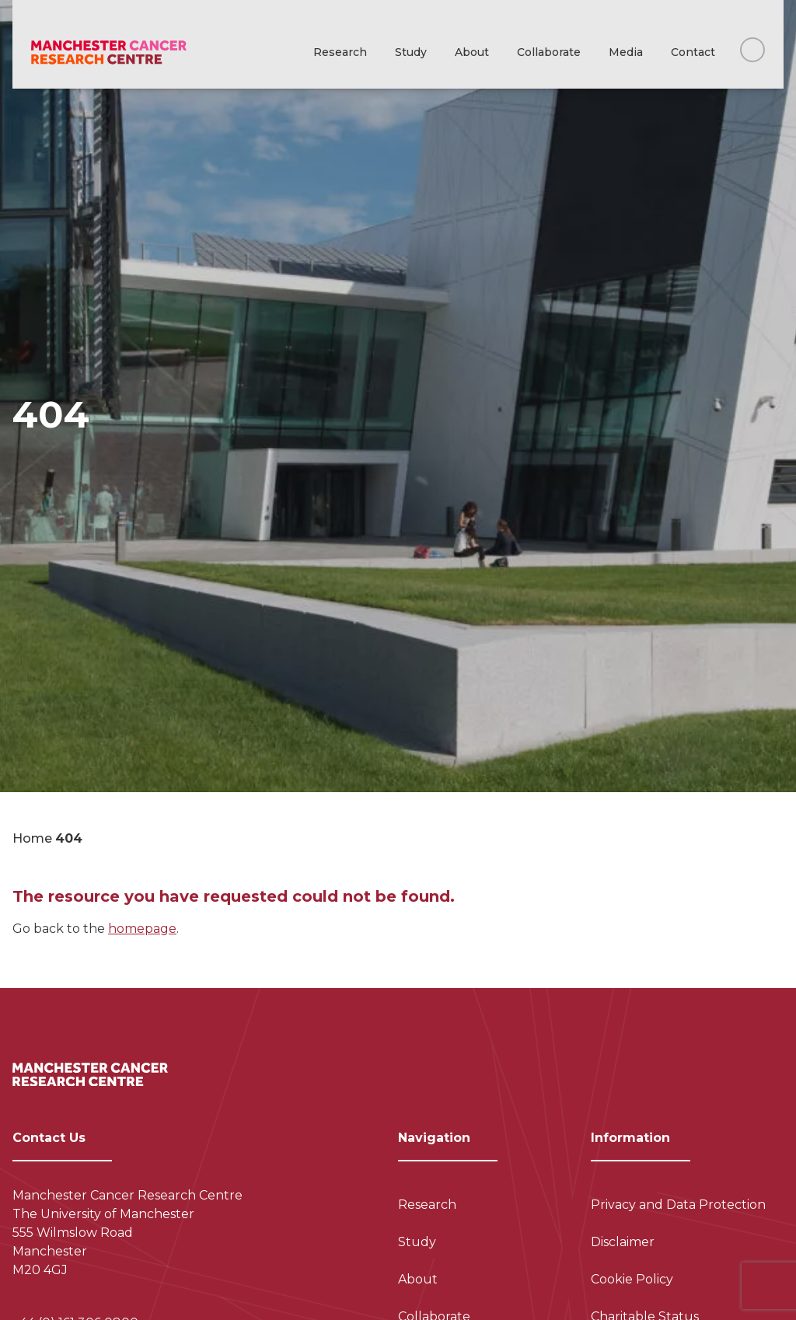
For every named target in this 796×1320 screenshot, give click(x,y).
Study (411, 52)
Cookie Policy (632, 1279)
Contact (693, 52)
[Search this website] (752, 49)
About (472, 52)
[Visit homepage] (109, 52)
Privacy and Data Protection (678, 1204)
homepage (142, 928)
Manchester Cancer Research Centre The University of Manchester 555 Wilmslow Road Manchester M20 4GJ (127, 1232)
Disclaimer (623, 1241)
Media (626, 52)
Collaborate (549, 52)
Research (340, 52)
